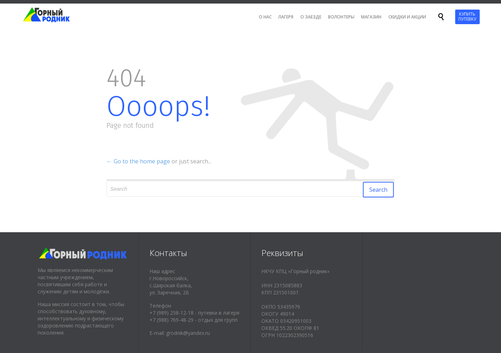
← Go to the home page (138, 161)
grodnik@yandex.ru (188, 333)
